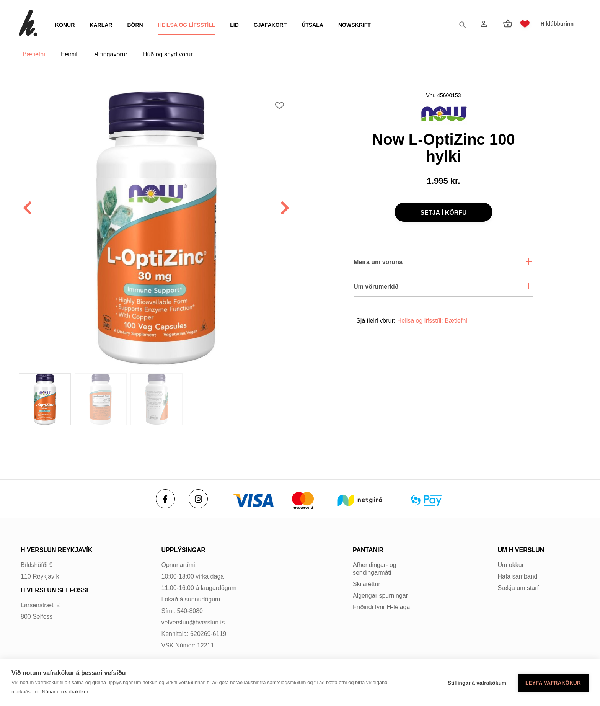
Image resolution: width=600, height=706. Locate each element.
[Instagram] (198, 498)
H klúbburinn (557, 24)
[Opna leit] (464, 24)
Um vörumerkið (376, 286)
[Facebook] (165, 498)
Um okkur (510, 565)
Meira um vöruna (378, 262)
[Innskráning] (483, 24)
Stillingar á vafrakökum (477, 683)
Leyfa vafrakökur (553, 683)
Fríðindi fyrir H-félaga (381, 607)
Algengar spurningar (380, 595)
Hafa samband (517, 576)
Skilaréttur (366, 584)
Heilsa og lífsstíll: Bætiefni (432, 320)
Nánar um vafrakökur (65, 692)
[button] (285, 208)
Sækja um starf (518, 588)
